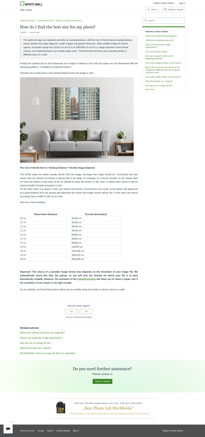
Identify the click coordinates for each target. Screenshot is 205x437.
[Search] (164, 20)
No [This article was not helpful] (86, 311)
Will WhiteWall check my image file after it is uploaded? (48, 353)
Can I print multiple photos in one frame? (163, 63)
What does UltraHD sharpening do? (161, 36)
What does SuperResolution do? (159, 40)
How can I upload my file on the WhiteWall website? (159, 57)
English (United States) (164, 3)
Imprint (50, 431)
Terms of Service (27, 431)
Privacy (41, 431)
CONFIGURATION (45, 21)
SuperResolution (86, 279)
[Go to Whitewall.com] (31, 3)
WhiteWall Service (27, 21)
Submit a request (102, 381)
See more (149, 89)
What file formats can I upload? (159, 81)
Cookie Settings (63, 431)
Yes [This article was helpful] (71, 311)
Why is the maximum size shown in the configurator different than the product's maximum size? (162, 70)
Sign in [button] (182, 3)
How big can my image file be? (159, 85)
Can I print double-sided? (156, 52)
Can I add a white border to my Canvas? (163, 77)
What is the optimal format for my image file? (42, 333)
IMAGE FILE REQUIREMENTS (69, 21)
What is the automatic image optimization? (158, 46)
